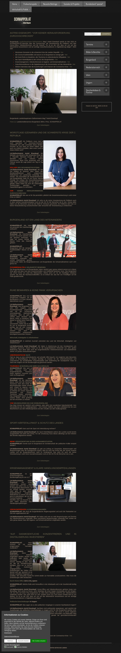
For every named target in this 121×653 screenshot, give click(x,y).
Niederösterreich (97, 67)
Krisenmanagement (22, 468)
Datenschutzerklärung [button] (11, 636)
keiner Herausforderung (26, 191)
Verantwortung (20, 441)
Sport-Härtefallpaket (23, 423)
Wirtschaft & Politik (20, 9)
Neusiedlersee (18, 403)
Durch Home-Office (17, 581)
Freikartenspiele (30, 4)
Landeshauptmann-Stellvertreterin (30, 42)
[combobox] (92, 34)
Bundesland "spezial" (94, 4)
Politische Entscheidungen (19, 601)
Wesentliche (31, 534)
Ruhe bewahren (19, 290)
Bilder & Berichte (97, 52)
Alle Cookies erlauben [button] (39, 641)
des (15, 167)
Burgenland (97, 59)
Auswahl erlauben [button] (23, 641)
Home (14, 4)
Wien (97, 75)
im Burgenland (21, 366)
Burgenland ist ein (21, 220)
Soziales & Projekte (71, 4)
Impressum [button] (8, 633)
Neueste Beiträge (50, 4)
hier (62, 52)
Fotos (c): (13, 122)
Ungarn (97, 82)
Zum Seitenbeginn (43, 125)
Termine (97, 44)
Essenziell (9, 647)
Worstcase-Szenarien (23, 132)
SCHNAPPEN (106, 34)
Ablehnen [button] (10, 641)
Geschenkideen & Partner (97, 90)
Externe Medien (21, 647)
